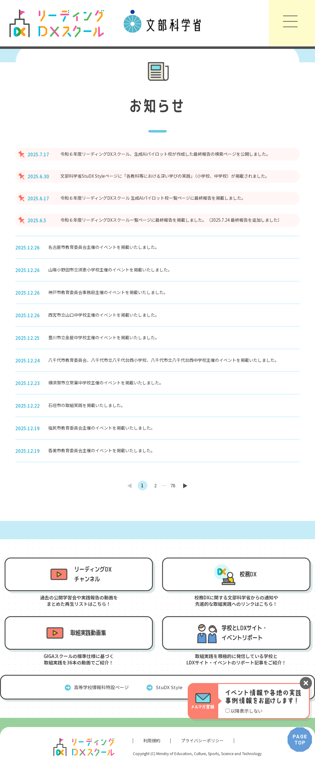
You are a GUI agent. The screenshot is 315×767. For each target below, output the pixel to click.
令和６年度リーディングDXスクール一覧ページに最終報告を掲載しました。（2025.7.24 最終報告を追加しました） (171, 220)
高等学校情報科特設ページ (101, 687)
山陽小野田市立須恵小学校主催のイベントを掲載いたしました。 (110, 270)
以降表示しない (246, 710)
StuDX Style (169, 687)
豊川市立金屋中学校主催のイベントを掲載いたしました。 (103, 337)
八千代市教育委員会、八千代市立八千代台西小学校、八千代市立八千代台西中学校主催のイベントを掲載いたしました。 (163, 360)
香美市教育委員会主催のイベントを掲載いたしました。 (101, 450)
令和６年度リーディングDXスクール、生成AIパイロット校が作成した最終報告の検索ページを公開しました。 (165, 154)
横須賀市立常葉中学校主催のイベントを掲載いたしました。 (106, 383)
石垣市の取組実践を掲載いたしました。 (86, 405)
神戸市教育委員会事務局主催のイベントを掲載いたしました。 (108, 292)
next (185, 485)
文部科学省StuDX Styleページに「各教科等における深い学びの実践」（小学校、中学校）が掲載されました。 (165, 176)
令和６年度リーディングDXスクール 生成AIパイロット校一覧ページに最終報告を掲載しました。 (153, 198)
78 (172, 485)
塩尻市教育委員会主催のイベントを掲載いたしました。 (101, 428)
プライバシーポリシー (202, 740)
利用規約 (151, 740)
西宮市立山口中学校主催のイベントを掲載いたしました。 (103, 315)
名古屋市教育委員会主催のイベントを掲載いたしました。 (103, 247)
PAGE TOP (300, 739)
